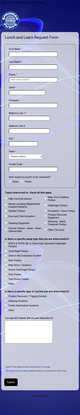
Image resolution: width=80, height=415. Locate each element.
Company (14, 100)
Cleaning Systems (18, 301)
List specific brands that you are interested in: (29, 318)
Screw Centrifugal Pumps (21, 269)
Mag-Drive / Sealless (19, 265)
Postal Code (15, 164)
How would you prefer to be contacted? (30, 177)
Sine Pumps (14, 274)
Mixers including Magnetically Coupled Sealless (24, 205)
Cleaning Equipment (18, 223)
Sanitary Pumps (16, 210)
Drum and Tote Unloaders (21, 216)
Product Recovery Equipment (57, 216)
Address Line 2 (17, 126)
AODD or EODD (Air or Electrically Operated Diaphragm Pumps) (37, 245)
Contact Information (40, 396)
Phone (12, 74)
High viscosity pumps (19, 198)
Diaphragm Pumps (58, 205)
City (11, 138)
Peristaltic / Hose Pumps (61, 210)
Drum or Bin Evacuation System (25, 255)
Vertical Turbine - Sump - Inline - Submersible (25, 230)
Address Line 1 (17, 113)
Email (12, 87)
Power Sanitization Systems (23, 305)
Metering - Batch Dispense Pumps (57, 223)
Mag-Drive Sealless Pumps (58, 199)
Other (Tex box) (56, 229)
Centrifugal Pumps (18, 251)
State (11, 151)
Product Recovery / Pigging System (27, 296)
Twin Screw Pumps (18, 279)
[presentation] (28, 355)
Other (11, 283)
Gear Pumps (14, 260)
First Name (15, 49)
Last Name (14, 61)
